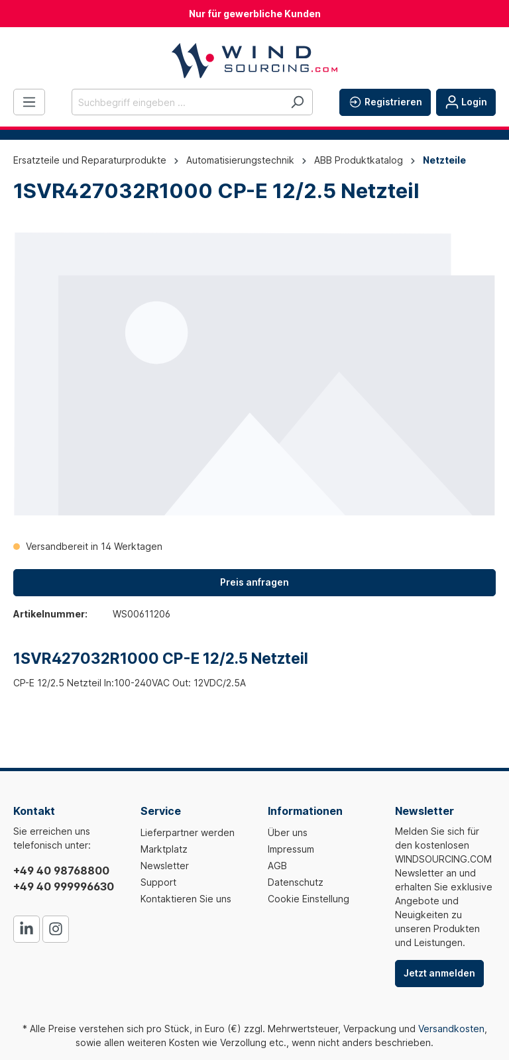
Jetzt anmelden (439, 973)
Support (158, 882)
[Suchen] (297, 102)
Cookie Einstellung (308, 898)
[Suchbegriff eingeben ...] (177, 102)
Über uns (288, 832)
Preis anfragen (254, 582)
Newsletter (165, 865)
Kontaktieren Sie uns (186, 898)
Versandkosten (451, 1028)
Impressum (291, 849)
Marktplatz (164, 849)
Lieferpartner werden (188, 832)
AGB (277, 865)
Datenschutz (295, 882)
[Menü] (29, 102)
